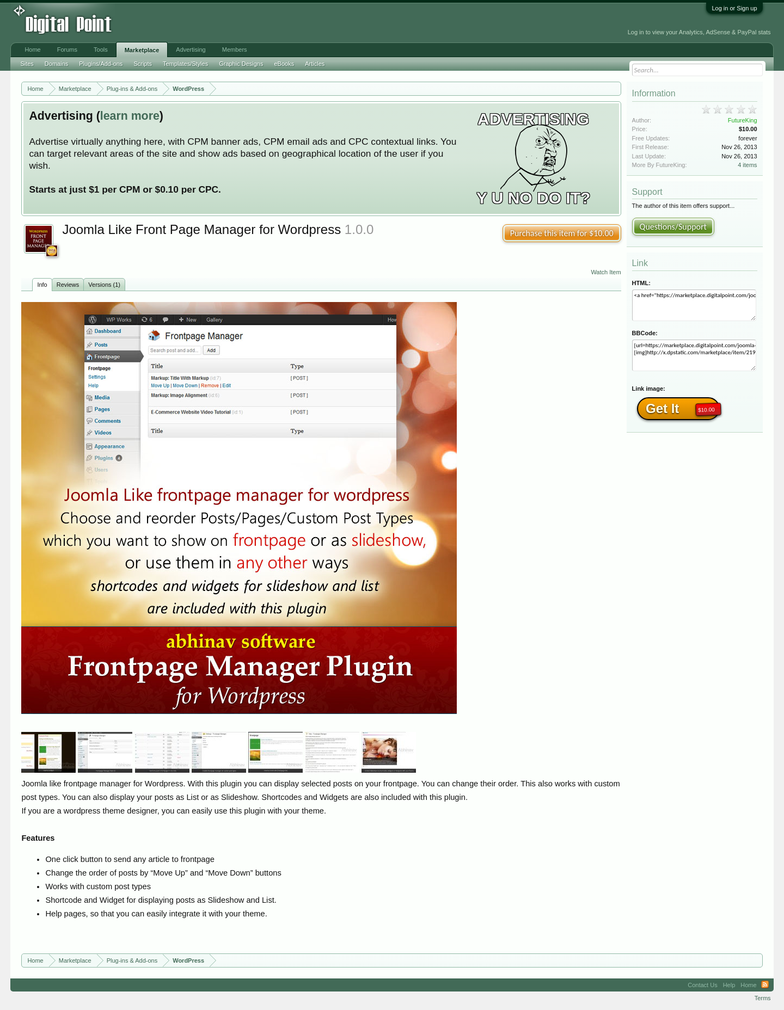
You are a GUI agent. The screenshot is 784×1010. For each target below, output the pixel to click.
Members (234, 49)
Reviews (68, 284)
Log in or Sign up (734, 8)
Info (42, 284)
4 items (747, 165)
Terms (763, 998)
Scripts (142, 63)
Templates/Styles (185, 63)
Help (729, 985)
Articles (314, 63)
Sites (26, 63)
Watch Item (606, 272)
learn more (130, 115)
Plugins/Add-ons (100, 63)
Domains (56, 63)
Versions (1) (104, 284)
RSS (765, 985)
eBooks (284, 63)
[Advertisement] (246, 23)
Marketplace (142, 50)
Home (32, 49)
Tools (101, 49)
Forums (67, 49)
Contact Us (702, 985)
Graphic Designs (241, 63)
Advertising (190, 49)
